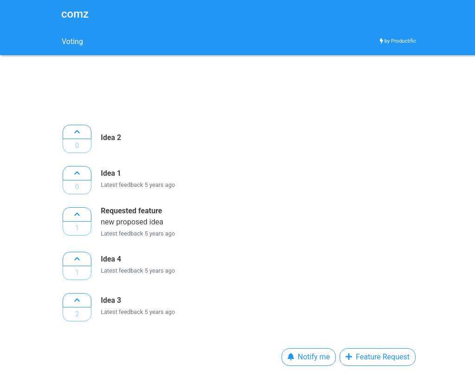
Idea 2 (111, 137)
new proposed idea (133, 221)
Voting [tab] (72, 41)
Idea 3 (111, 300)
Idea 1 (111, 173)
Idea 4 (111, 259)
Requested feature (131, 210)
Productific (403, 41)
